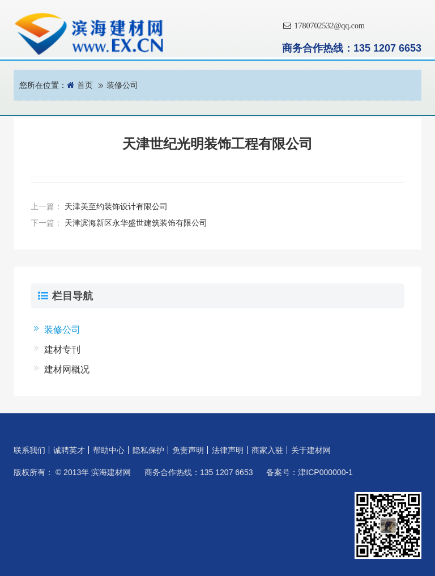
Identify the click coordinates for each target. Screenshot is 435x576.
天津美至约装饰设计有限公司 (116, 206)
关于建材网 (311, 450)
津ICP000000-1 (325, 472)
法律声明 (228, 450)
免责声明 (188, 450)
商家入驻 (267, 450)
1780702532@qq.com (323, 26)
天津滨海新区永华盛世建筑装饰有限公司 (136, 222)
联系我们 (29, 450)
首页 (85, 85)
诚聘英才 (69, 450)
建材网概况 (66, 369)
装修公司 (122, 85)
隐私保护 (148, 450)
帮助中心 (109, 450)
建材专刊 (62, 349)
